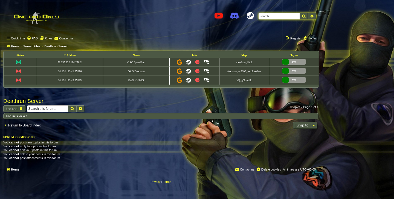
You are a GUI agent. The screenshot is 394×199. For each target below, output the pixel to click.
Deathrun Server (23, 101)
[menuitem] (32, 38)
